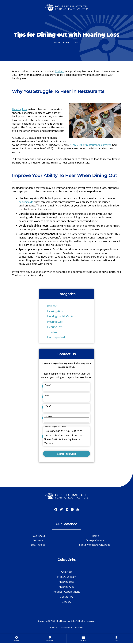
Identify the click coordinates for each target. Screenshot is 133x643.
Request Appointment (66, 591)
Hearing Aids (55, 311)
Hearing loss (19, 109)
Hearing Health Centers (61, 316)
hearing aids (26, 201)
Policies (54, 627)
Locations (49, 416)
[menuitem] (16, 638)
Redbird (59, 71)
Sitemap (79, 627)
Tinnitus (52, 332)
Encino (95, 535)
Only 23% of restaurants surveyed (91, 144)
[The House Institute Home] (66, 7)
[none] (16, 638)
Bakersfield (38, 535)
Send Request (66, 453)
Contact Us (66, 596)
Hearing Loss (55, 321)
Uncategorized (56, 337)
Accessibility (66, 627)
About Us (66, 571)
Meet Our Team (66, 576)
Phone (48, 406)
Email (47, 395)
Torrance (38, 540)
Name (48, 385)
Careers (66, 601)
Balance (52, 305)
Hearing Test (54, 326)
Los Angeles (38, 544)
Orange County (95, 540)
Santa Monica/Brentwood (94, 544)
